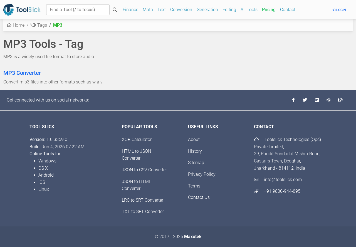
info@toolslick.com (278, 179)
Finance (130, 9)
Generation (207, 9)
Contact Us (199, 197)
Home (15, 25)
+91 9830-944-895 (277, 191)
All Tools (249, 9)
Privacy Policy (202, 174)
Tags (39, 25)
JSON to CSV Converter (144, 169)
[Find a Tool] (78, 9)
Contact (287, 9)
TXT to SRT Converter (143, 211)
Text (161, 9)
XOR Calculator (137, 139)
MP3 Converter (22, 73)
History (195, 151)
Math (148, 9)
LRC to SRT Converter (142, 200)
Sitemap (196, 162)
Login (339, 10)
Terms (194, 186)
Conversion (181, 9)
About (194, 139)
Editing (229, 9)
